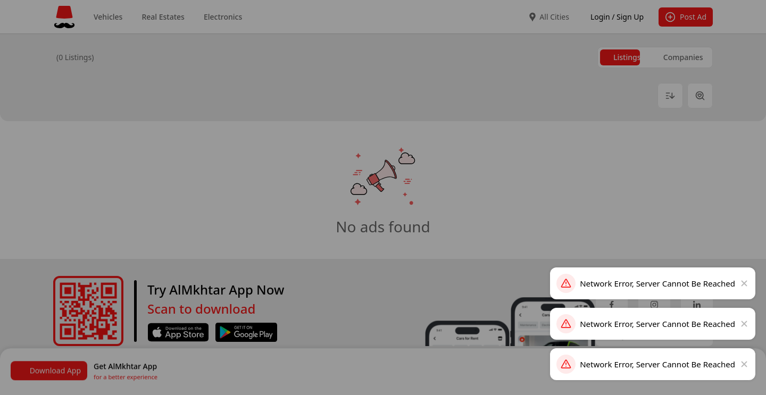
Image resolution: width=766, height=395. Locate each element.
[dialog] (383, 198)
